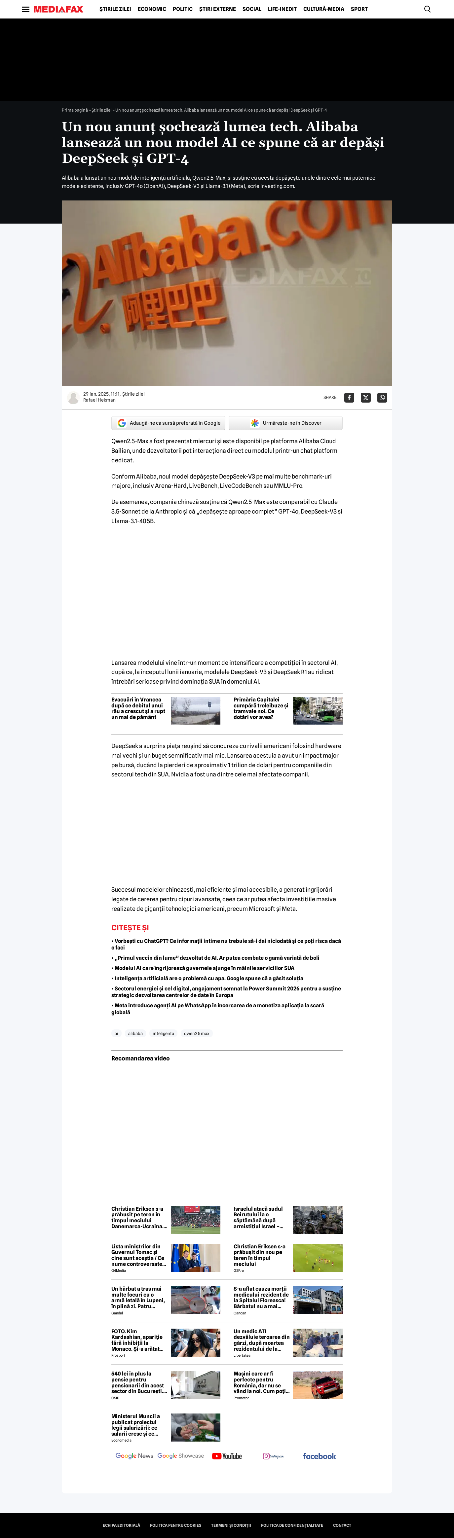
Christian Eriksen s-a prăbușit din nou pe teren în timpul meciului (259, 1255)
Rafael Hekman (99, 400)
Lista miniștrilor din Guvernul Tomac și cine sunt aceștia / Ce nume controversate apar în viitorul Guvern (139, 1255)
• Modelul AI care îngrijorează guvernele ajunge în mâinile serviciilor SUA (202, 968)
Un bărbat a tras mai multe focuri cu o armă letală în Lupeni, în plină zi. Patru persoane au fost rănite (138, 1297)
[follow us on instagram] (273, 1457)
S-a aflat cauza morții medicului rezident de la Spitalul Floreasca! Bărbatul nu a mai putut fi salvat (261, 1297)
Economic (152, 9)
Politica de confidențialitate (292, 1525)
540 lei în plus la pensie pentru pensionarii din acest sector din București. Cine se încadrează (137, 1382)
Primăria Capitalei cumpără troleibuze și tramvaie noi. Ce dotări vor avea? (261, 708)
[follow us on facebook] (319, 1456)
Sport (359, 9)
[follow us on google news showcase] (181, 1457)
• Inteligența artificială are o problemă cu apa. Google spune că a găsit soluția (207, 978)
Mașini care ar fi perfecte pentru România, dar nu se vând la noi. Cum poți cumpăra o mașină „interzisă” (260, 1382)
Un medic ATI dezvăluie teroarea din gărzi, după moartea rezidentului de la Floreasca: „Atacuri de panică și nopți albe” (262, 1340)
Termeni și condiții (231, 1525)
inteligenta (163, 1033)
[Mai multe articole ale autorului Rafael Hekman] (73, 397)
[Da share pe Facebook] (349, 398)
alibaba (135, 1033)
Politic (183, 9)
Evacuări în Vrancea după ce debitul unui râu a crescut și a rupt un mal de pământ (138, 708)
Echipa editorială (121, 1525)
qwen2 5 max (196, 1033)
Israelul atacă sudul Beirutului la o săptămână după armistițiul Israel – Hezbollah (258, 1217)
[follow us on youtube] (227, 1457)
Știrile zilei (115, 9)
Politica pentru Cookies (175, 1525)
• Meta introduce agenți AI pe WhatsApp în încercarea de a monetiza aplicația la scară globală (217, 1009)
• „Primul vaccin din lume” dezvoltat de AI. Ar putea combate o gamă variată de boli (215, 958)
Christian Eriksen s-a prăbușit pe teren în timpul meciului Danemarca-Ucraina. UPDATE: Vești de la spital (137, 1217)
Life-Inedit (282, 9)
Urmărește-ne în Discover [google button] (286, 423)
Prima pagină (75, 110)
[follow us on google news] (134, 1457)
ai (116, 1033)
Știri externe (217, 9)
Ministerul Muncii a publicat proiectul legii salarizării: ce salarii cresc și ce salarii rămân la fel (135, 1425)
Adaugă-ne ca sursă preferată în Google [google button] (168, 423)
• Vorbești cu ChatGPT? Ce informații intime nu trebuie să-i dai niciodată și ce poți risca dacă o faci (226, 944)
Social (252, 9)
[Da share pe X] (366, 398)
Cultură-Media (323, 9)
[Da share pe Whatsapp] (382, 398)
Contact (342, 1525)
